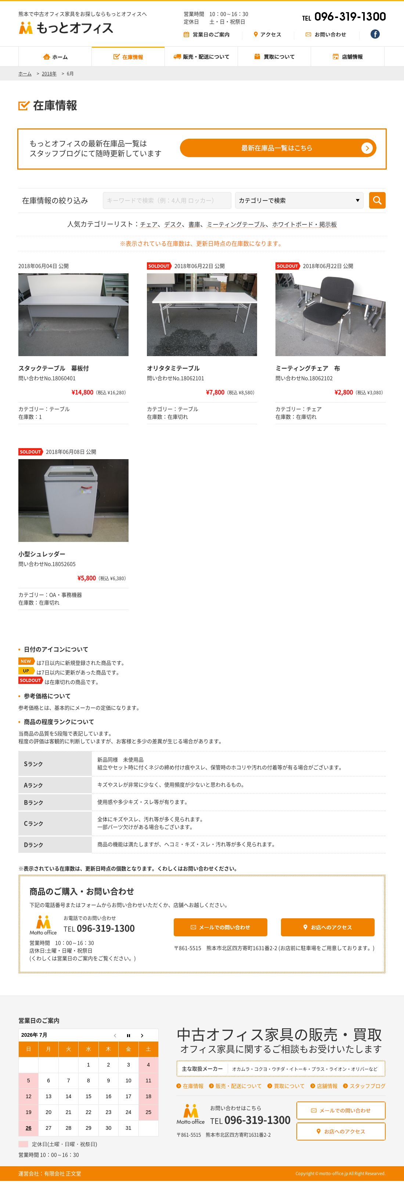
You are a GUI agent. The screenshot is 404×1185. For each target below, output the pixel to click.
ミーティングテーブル (235, 223)
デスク (166, 223)
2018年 (49, 73)
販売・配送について (239, 1090)
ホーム (25, 73)
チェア (139, 223)
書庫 (188, 223)
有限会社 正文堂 (62, 1177)
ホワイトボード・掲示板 (311, 223)
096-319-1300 (120, 929)
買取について (289, 1090)
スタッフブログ (368, 1090)
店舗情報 (327, 1090)
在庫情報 (193, 1090)
